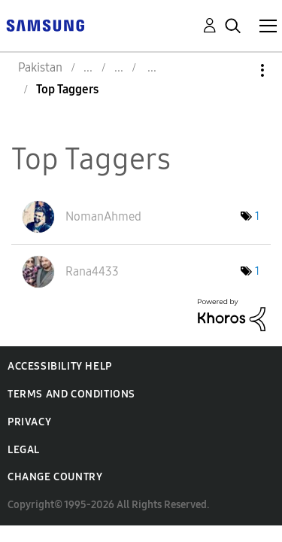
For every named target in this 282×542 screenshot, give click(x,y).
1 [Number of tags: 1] (257, 216)
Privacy (29, 422)
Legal (24, 449)
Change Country (55, 476)
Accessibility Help (60, 366)
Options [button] (237, 70)
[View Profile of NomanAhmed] (103, 216)
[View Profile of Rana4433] (92, 271)
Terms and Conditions (71, 394)
